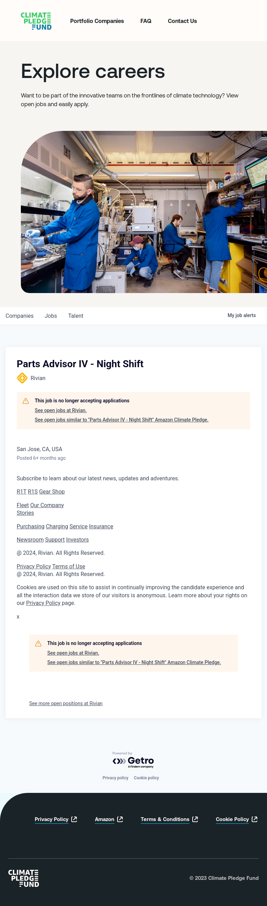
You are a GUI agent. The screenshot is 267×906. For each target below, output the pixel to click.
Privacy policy (115, 777)
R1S (33, 491)
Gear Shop (52, 491)
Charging (57, 526)
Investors (77, 539)
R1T (21, 491)
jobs (51, 316)
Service (79, 526)
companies (20, 316)
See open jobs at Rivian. (61, 410)
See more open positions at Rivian (66, 703)
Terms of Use (68, 566)
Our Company (47, 505)
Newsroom (30, 539)
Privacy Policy (34, 566)
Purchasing (30, 526)
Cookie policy (146, 777)
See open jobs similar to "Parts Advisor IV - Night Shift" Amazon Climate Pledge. (122, 420)
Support (55, 539)
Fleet (23, 505)
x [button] (18, 616)
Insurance (101, 526)
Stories (25, 513)
